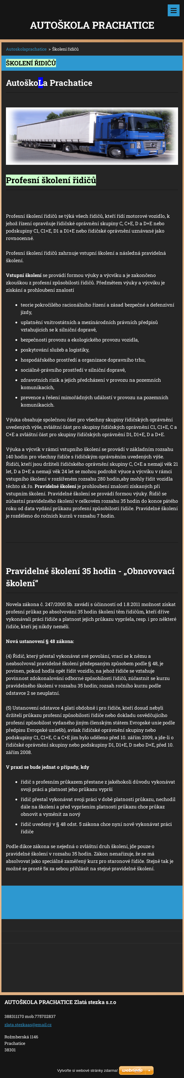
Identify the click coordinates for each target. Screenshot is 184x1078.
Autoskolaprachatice (26, 49)
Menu (174, 10)
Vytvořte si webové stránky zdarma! (87, 1070)
